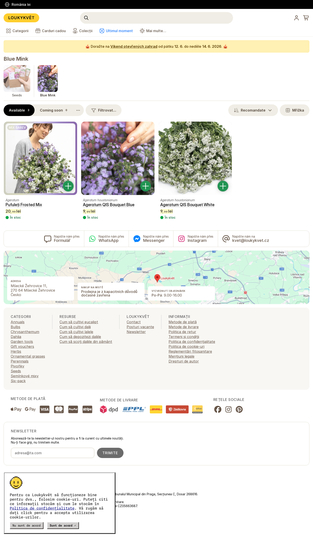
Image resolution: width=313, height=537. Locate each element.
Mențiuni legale (181, 356)
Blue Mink (16, 59)
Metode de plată (183, 322)
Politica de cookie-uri (186, 346)
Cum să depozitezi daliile (80, 336)
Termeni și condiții (184, 336)
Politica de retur (182, 332)
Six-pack (18, 381)
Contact (134, 322)
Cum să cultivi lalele (76, 332)
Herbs (16, 351)
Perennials (20, 361)
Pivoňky (17, 366)
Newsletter (136, 332)
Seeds (16, 371)
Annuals (18, 322)
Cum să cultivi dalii (75, 327)
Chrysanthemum (25, 332)
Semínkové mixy (25, 376)
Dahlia (16, 336)
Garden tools (22, 341)
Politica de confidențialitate (42, 508)
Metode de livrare (184, 327)
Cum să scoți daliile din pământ (86, 341)
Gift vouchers (22, 346)
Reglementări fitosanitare (190, 351)
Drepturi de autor (184, 361)
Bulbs (15, 327)
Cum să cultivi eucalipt (79, 322)
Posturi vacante (140, 327)
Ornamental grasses (28, 356)
